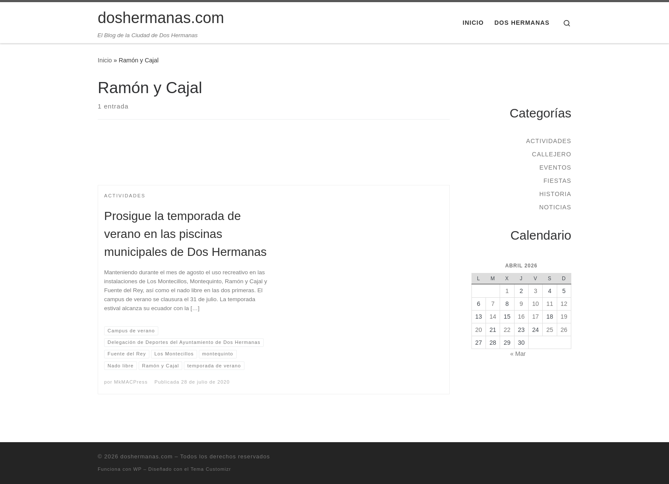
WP (137, 469)
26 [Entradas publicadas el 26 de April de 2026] (564, 329)
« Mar (518, 353)
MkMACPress (131, 381)
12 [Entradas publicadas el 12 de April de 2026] (564, 303)
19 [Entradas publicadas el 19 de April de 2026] (564, 316)
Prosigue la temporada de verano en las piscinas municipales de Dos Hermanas (185, 233)
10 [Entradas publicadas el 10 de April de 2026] (535, 303)
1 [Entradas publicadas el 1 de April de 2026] (507, 290)
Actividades (548, 141)
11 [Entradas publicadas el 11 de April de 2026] (550, 303)
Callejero (551, 154)
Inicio (105, 60)
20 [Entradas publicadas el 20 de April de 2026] (478, 329)
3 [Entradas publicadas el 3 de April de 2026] (535, 290)
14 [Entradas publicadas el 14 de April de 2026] (492, 316)
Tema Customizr (211, 469)
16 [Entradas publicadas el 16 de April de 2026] (521, 316)
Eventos (555, 167)
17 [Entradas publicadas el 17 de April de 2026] (535, 316)
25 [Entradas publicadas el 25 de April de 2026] (550, 329)
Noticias (555, 207)
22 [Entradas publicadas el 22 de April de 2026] (507, 329)
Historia (555, 194)
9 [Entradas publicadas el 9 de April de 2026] (521, 303)
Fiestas (557, 180)
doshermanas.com (146, 456)
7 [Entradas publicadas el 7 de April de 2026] (492, 303)
